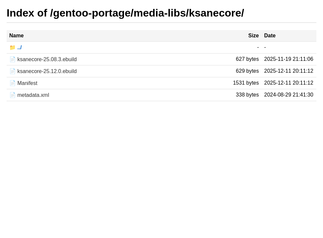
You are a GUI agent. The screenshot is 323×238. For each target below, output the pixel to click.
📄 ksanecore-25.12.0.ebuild (43, 71)
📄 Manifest (23, 83)
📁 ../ (15, 47)
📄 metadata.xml (29, 95)
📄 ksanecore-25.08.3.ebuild (43, 59)
